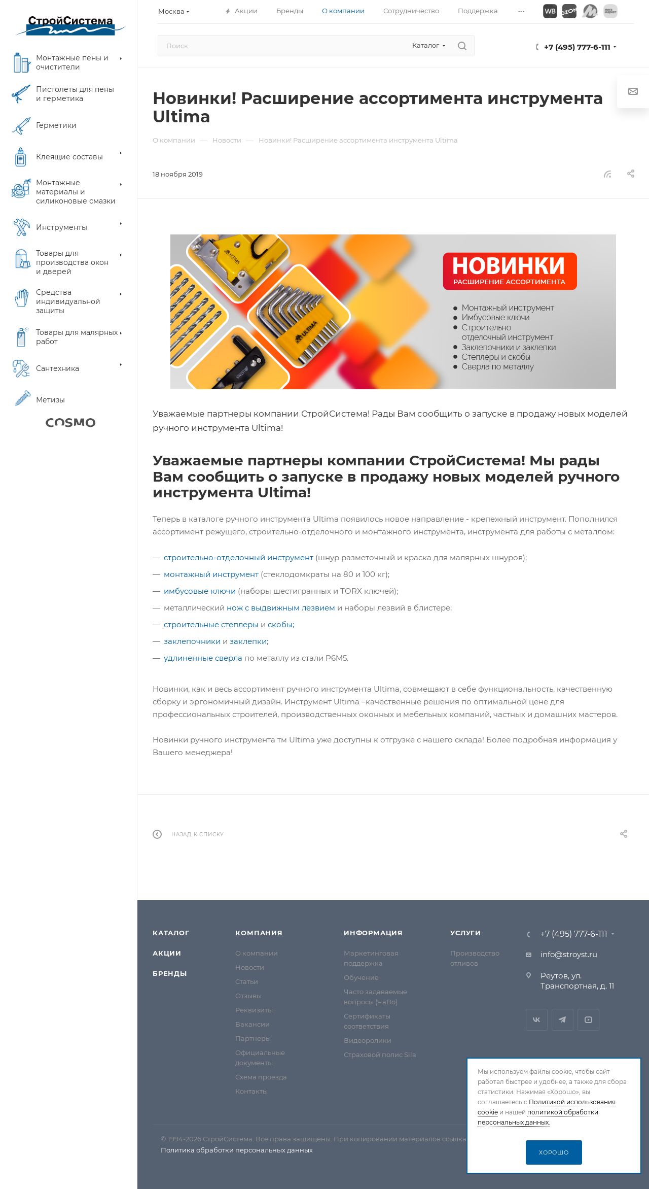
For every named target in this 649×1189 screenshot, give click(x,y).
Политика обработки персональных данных (237, 1150)
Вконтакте (537, 1020)
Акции (167, 953)
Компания (258, 933)
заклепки (248, 641)
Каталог (171, 933)
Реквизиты (254, 1010)
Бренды (170, 973)
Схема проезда (261, 1077)
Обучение (361, 977)
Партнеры (253, 1038)
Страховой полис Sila (380, 1054)
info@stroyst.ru (568, 954)
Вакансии (252, 1024)
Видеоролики (367, 1040)
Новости (249, 967)
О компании (256, 953)
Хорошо (554, 1152)
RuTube (588, 1020)
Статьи (246, 981)
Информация (373, 933)
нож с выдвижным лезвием (281, 608)
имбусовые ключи (200, 591)
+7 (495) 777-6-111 (577, 47)
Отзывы (248, 996)
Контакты (251, 1091)
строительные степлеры (211, 624)
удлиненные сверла (203, 658)
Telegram (562, 1020)
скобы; (281, 624)
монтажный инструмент (211, 574)
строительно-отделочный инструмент (238, 557)
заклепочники (192, 641)
